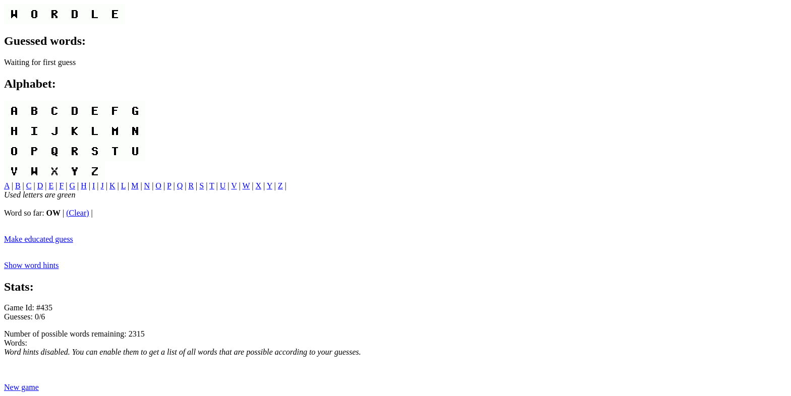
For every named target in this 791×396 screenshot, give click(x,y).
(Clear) (77, 213)
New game (21, 387)
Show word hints (31, 265)
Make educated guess (38, 239)
